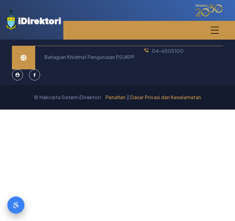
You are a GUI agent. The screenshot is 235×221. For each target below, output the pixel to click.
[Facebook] (34, 74)
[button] (214, 30)
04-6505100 (168, 51)
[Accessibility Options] (15, 205)
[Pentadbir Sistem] (17, 74)
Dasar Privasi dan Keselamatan (165, 97)
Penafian (115, 97)
